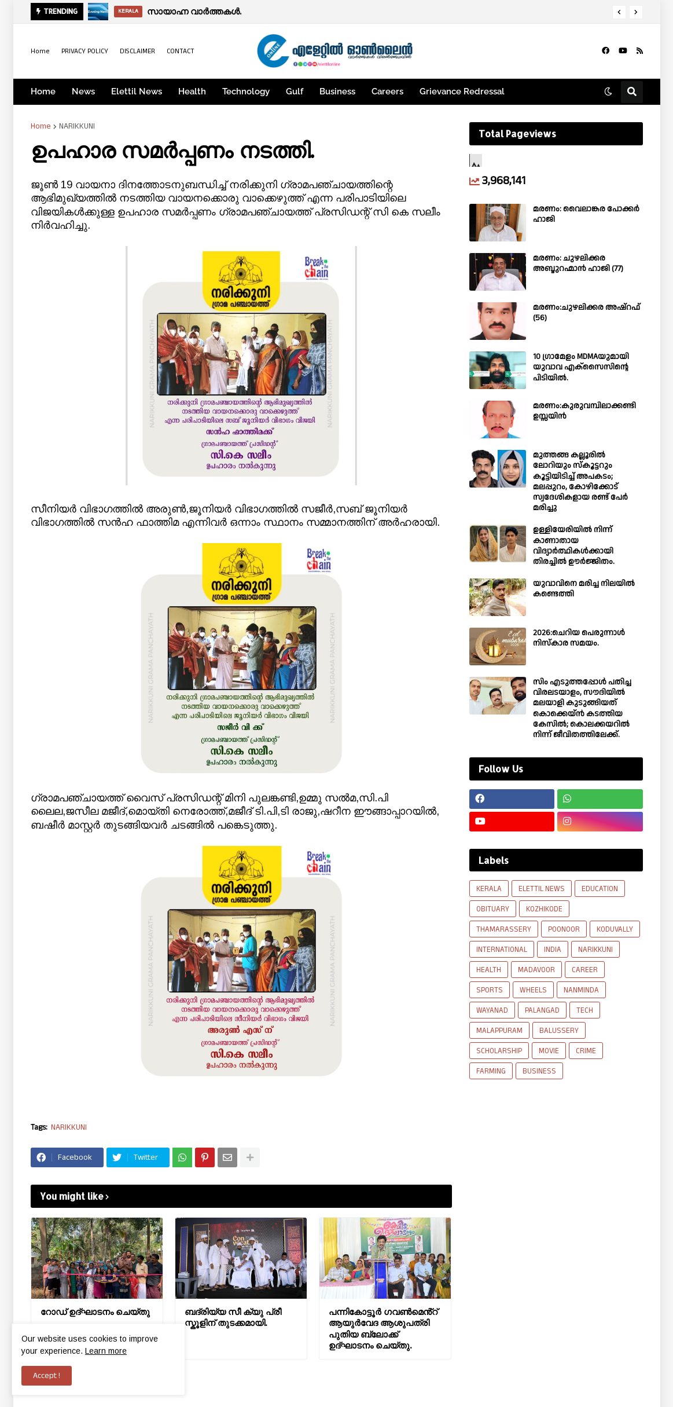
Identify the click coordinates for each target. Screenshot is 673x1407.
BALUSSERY (559, 1030)
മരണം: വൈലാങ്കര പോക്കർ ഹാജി (586, 214)
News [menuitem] (83, 91)
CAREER (585, 970)
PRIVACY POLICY (84, 51)
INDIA (552, 949)
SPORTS (489, 990)
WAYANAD (492, 1010)
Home (40, 51)
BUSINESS (539, 1071)
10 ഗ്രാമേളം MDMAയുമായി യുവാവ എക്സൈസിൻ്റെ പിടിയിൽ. (581, 367)
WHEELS (533, 990)
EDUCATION (600, 889)
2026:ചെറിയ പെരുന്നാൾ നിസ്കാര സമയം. (579, 638)
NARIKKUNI (77, 126)
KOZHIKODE (544, 909)
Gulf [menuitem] (294, 91)
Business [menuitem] (337, 91)
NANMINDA (581, 990)
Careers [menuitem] (387, 91)
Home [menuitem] (43, 91)
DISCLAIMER (137, 51)
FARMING (491, 1071)
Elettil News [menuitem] (136, 91)
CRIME (586, 1051)
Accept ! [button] (46, 1376)
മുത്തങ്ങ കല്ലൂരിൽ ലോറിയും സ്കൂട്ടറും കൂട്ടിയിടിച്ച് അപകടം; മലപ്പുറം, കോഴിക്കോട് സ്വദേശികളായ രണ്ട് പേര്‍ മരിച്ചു (580, 481)
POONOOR (564, 929)
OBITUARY (492, 909)
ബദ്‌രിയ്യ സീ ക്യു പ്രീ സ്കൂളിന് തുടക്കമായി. (233, 1317)
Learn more (106, 1350)
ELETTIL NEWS (541, 889)
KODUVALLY (615, 929)
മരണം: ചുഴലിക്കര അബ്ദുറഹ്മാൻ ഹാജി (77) (578, 263)
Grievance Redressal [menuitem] (462, 91)
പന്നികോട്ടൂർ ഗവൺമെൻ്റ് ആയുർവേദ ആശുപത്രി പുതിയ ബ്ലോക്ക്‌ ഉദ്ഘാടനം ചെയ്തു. (383, 1328)
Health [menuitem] (192, 91)
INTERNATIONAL (501, 949)
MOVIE (549, 1051)
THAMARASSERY (503, 929)
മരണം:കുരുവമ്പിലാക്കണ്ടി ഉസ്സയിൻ (584, 411)
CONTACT (180, 51)
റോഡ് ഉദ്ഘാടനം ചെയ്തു (95, 1311)
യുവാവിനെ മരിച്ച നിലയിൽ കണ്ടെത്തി (584, 588)
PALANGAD (542, 1010)
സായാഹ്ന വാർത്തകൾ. (194, 11)
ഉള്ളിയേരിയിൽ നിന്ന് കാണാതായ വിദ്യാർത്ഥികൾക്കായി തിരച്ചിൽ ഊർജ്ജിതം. (574, 546)
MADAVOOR (536, 970)
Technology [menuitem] (246, 91)
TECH (584, 1010)
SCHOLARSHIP (499, 1051)
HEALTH (488, 970)
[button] (619, 12)
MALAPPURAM (499, 1030)
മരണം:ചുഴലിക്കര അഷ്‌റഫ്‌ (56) (586, 312)
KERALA (489, 889)
